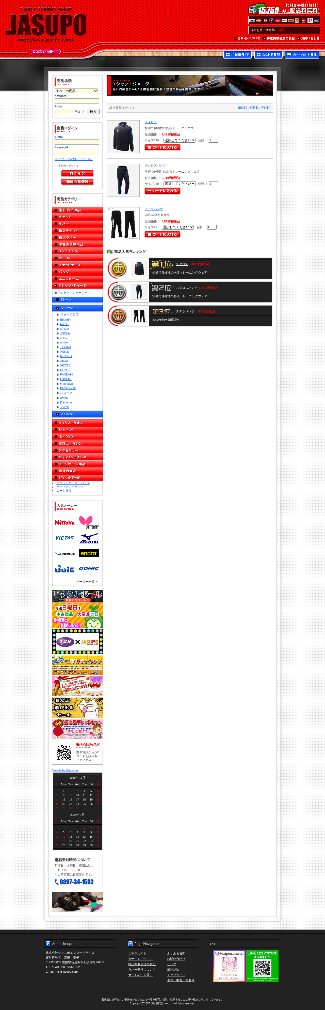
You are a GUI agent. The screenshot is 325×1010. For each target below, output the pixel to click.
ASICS (64, 351)
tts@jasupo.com (67, 971)
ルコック (66, 392)
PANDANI (66, 374)
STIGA (64, 328)
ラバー (77, 223)
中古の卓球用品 (77, 244)
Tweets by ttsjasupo (65, 770)
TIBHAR (65, 347)
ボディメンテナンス (77, 457)
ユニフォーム (77, 278)
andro (64, 342)
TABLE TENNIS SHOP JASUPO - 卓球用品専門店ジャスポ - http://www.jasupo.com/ (46, 24)
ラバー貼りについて (142, 969)
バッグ (77, 271)
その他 (64, 407)
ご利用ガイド (237, 55)
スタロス (151, 122)
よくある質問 (268, 55)
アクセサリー (77, 450)
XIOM (64, 360)
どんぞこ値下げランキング (77, 665)
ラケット (77, 217)
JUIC (63, 337)
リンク (171, 964)
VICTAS (65, 365)
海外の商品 (77, 471)
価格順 (242, 107)
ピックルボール (77, 477)
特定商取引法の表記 (279, 38)
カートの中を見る (302, 55)
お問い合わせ (309, 38)
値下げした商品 (77, 210)
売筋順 (265, 107)
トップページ (176, 974)
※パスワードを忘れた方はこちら (74, 159)
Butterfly (65, 319)
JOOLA (65, 333)
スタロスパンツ (155, 165)
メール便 (77, 902)
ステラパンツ (154, 208)
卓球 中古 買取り (180, 980)
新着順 (253, 107)
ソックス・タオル (77, 422)
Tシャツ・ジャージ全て (74, 292)
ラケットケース (77, 265)
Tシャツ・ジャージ (77, 285)
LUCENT (66, 379)
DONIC (65, 369)
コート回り (64, 490)
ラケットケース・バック (73, 483)
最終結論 (173, 969)
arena (64, 397)
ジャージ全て (69, 314)
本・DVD (77, 436)
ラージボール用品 (77, 464)
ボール (77, 258)
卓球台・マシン (77, 443)
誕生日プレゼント (77, 686)
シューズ (77, 429)
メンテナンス (77, 251)
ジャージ (67, 307)
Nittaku (64, 324)
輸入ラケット (77, 230)
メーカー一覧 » (87, 581)
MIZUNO (66, 356)
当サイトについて (247, 38)
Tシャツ (66, 299)
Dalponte (66, 402)
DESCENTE (68, 388)
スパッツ (67, 413)
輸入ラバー (77, 237)
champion (66, 383)
